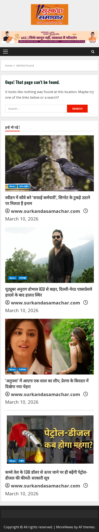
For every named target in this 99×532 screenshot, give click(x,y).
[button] (5, 51)
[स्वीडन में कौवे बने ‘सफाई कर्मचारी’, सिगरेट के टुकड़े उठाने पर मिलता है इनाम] (49, 163)
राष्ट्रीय (21, 460)
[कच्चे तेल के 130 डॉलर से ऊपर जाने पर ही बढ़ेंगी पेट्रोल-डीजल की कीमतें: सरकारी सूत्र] (49, 438)
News (12, 186)
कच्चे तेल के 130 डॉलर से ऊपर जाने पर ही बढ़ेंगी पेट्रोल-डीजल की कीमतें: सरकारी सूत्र (46, 475)
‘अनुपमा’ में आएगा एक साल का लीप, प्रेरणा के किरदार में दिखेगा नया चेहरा (46, 383)
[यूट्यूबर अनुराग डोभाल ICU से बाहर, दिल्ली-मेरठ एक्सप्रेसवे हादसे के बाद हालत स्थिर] (49, 255)
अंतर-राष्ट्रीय (23, 186)
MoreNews (64, 527)
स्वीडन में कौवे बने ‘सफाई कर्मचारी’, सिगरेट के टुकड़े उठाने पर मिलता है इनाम (47, 200)
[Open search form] (92, 52)
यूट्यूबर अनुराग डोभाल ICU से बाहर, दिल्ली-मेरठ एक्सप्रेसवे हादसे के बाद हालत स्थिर (48, 292)
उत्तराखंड (22, 277)
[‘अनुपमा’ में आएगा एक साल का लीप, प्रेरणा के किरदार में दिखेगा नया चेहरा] (49, 346)
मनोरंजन (22, 369)
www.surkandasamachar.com (45, 211)
